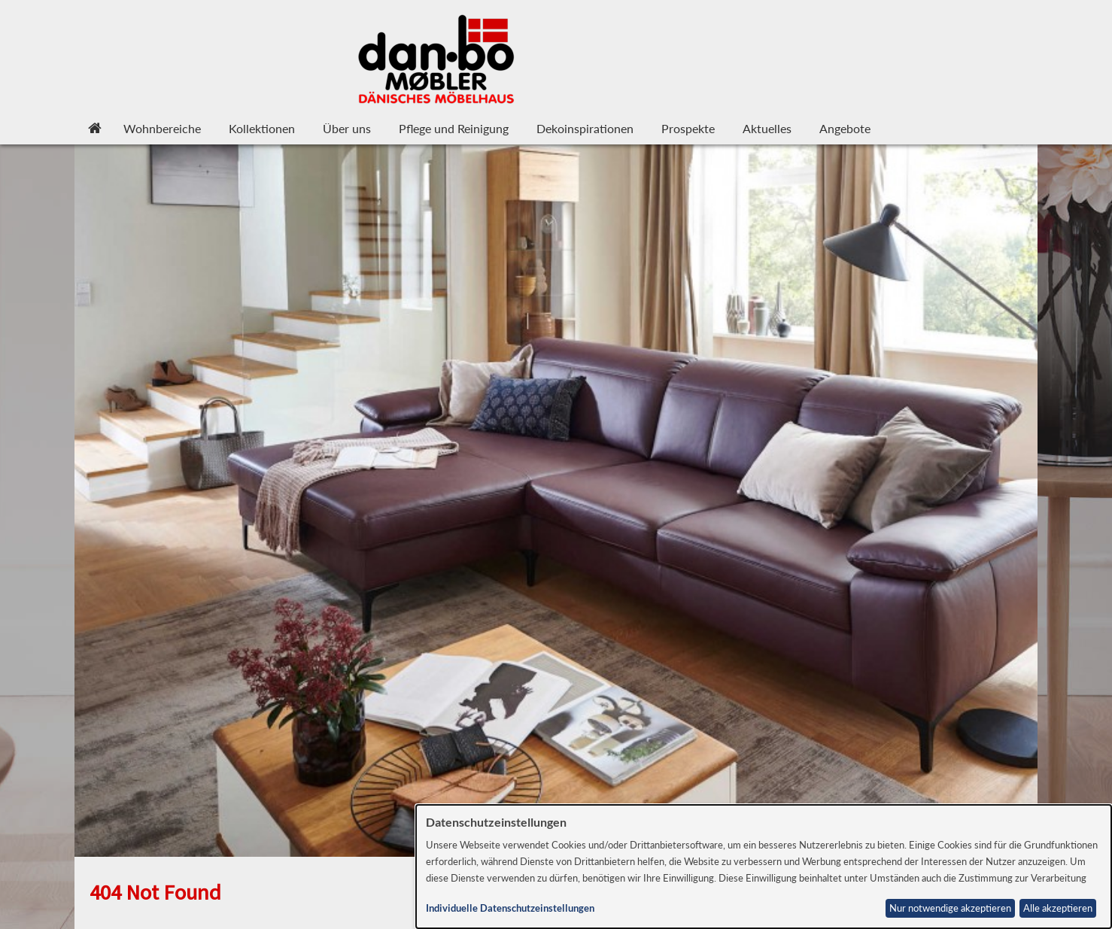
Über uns (347, 128)
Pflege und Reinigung (454, 128)
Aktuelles (767, 128)
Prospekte (688, 128)
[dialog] (763, 866)
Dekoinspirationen (584, 128)
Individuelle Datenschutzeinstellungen (510, 908)
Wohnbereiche (162, 128)
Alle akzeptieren (1057, 908)
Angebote (844, 128)
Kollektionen (262, 128)
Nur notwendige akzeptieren (950, 908)
